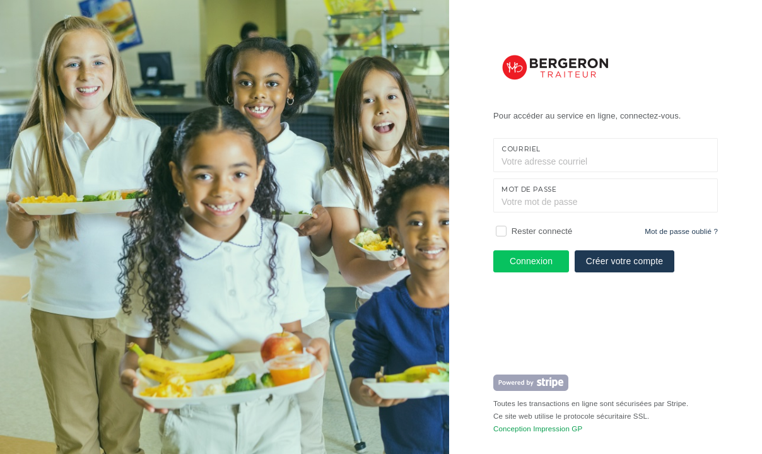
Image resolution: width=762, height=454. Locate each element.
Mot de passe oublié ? (681, 231)
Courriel (521, 149)
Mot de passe (529, 189)
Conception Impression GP (537, 429)
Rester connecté (542, 231)
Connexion (531, 261)
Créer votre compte (624, 261)
